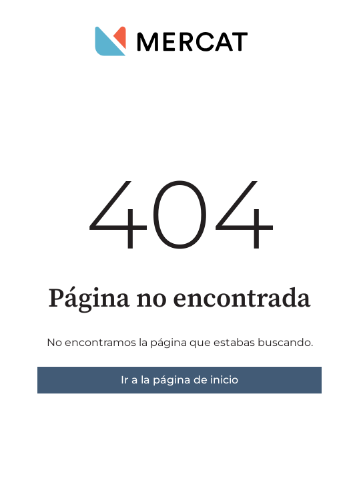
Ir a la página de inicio (179, 379)
